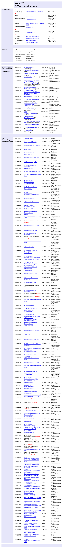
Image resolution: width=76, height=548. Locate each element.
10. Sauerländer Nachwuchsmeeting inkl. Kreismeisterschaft (30, 319)
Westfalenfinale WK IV (30, 517)
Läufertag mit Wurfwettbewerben (29, 386)
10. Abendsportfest (29, 247)
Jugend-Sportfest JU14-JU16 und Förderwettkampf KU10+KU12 (32, 429)
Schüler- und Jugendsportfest (32, 488)
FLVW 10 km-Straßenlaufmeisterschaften (31, 193)
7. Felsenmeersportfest (30, 410)
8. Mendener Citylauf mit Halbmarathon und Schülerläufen (30, 251)
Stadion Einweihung (29, 494)
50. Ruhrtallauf (28, 67)
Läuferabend (27, 421)
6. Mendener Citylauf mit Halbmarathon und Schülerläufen (30, 373)
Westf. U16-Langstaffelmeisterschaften (31, 479)
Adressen (4, 49)
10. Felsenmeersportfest (30, 230)
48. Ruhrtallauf (28, 270)
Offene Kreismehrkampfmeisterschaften (32, 215)
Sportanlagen (6, 9)
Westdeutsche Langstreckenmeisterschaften (32, 486)
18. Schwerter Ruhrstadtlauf (31, 99)
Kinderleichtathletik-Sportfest (31, 70)
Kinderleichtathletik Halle (30, 273)
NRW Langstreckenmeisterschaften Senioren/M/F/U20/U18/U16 (32, 463)
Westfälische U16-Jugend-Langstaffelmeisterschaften (31, 476)
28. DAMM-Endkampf (30, 536)
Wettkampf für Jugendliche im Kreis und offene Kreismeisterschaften (32, 415)
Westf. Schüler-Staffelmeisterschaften (30, 482)
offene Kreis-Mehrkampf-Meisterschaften (30, 392)
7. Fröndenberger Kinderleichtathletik (29, 117)
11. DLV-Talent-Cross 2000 (31, 534)
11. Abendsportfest (29, 183)
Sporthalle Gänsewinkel (32, 36)
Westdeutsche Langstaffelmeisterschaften (31, 473)
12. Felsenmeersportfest (30, 127)
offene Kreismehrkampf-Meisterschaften (30, 212)
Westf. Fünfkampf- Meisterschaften (29, 514)
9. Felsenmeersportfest (30, 282)
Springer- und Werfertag (30, 73)
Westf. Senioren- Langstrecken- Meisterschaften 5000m (32, 511)
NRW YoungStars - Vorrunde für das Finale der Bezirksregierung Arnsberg (31, 81)
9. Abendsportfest (29, 305)
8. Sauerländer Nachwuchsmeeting (29, 425)
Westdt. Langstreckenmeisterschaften (32, 470)
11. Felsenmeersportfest (30, 162)
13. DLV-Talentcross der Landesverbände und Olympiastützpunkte (30, 531)
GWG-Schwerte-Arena (32, 42)
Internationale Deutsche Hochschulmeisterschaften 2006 (32, 505)
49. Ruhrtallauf (28, 218)
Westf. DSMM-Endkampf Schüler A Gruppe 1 (30, 524)
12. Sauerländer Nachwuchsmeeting (29, 205)
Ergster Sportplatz (31, 40)
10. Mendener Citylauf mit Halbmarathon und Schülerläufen (30, 104)
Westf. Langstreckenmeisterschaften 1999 (32, 540)
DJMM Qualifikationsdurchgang (30, 112)
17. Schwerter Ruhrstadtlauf (31, 202)
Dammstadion (29, 16)
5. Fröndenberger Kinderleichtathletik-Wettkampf (32, 256)
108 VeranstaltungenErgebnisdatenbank (7, 140)
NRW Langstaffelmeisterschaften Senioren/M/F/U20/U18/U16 (31, 458)
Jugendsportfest (28, 77)
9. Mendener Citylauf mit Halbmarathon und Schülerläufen (30, 188)
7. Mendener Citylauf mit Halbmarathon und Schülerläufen (30, 310)
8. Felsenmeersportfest (30, 351)
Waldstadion (29, 27)
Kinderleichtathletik (29, 199)
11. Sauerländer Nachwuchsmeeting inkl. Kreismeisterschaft (30, 264)
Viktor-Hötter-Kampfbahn (32, 38)
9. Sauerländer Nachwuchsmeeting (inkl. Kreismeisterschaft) (31, 379)
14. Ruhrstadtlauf (28, 382)
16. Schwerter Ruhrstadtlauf (31, 259)
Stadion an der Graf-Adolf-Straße (34, 11)
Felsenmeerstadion (31, 19)
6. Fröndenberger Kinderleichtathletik (29, 181)
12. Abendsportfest (29, 109)
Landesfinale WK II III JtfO (31, 507)
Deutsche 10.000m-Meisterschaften (29, 492)
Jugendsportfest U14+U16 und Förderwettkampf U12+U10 (32, 395)
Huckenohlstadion (30, 32)
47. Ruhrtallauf (28, 335)
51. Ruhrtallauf (28, 130)
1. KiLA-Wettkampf (29, 418)
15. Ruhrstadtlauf (28, 325)
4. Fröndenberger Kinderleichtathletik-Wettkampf (32, 315)
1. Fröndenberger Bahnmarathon (29, 153)
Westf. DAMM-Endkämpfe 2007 (32, 498)
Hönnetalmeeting (28, 96)
